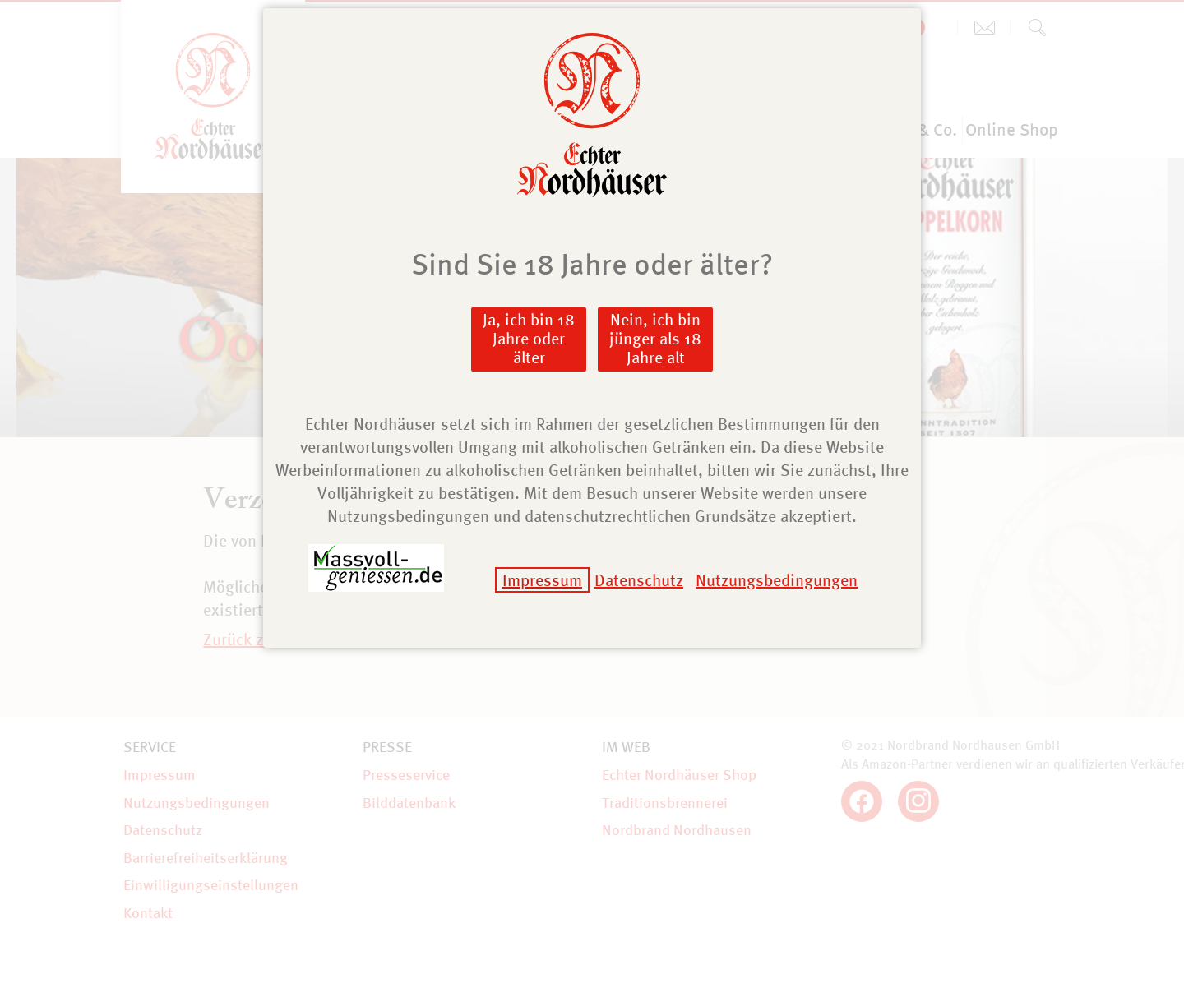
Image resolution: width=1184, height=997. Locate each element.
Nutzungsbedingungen (777, 579)
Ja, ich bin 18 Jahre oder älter (529, 338)
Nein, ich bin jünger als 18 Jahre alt (655, 338)
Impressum (542, 579)
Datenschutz (638, 579)
